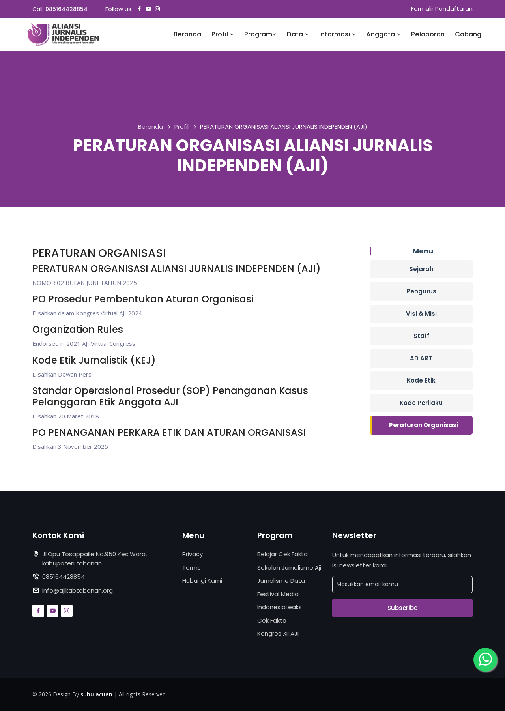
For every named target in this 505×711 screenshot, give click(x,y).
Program (260, 34)
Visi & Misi (421, 314)
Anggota (383, 34)
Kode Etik (421, 381)
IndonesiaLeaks (279, 607)
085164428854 (66, 9)
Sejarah (421, 269)
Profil (222, 34)
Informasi (337, 34)
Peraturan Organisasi (423, 425)
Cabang (468, 34)
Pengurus (421, 291)
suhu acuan (96, 694)
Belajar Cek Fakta (282, 554)
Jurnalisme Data (281, 581)
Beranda (187, 34)
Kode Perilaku (421, 403)
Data (298, 34)
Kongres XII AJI (278, 634)
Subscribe (402, 608)
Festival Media (278, 594)
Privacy (192, 554)
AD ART (421, 358)
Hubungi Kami (202, 581)
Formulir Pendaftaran (442, 9)
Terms (191, 567)
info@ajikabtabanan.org (77, 590)
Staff (421, 336)
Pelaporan (428, 34)
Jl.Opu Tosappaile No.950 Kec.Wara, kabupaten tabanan (94, 559)
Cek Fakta (271, 620)
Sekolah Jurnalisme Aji (289, 567)
